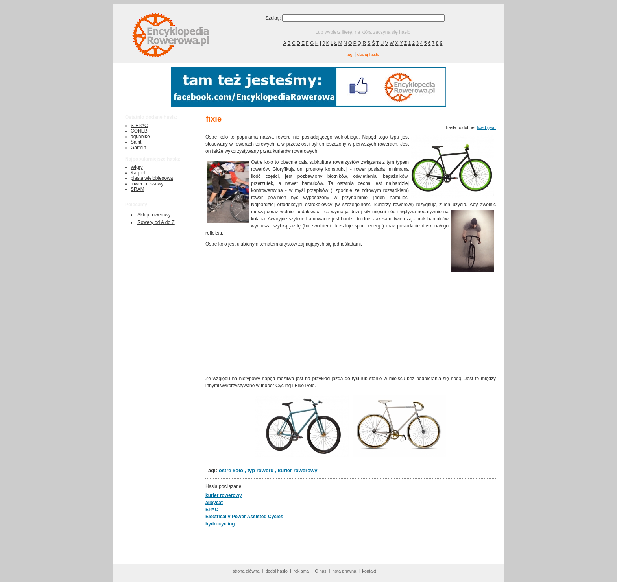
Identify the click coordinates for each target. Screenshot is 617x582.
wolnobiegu (346, 137)
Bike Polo (305, 385)
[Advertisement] (327, 310)
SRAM (137, 189)
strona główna (246, 571)
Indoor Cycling (276, 385)
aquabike (140, 136)
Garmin (138, 147)
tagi (349, 54)
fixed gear (486, 127)
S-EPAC (139, 125)
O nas (320, 571)
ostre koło (231, 470)
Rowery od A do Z (156, 222)
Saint (136, 142)
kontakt (369, 571)
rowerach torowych (254, 144)
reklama (301, 571)
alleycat (214, 502)
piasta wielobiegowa (152, 178)
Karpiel (138, 173)
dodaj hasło (368, 54)
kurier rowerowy (297, 470)
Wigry (137, 167)
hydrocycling (220, 524)
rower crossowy (147, 184)
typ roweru (260, 470)
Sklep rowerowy (154, 215)
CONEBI (140, 131)
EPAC (211, 509)
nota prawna (345, 571)
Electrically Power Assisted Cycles (244, 516)
